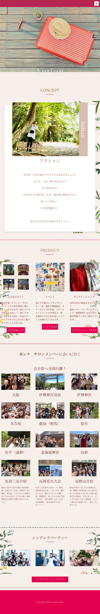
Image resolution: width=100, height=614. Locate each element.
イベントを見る (50, 327)
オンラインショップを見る (84, 330)
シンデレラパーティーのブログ (50, 579)
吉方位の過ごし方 (15, 330)
